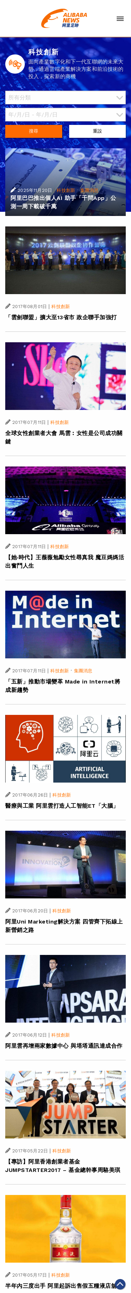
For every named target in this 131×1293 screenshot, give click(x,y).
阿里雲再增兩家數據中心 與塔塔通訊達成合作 (64, 1045)
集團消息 (89, 190)
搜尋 (33, 131)
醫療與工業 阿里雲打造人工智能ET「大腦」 (62, 805)
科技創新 (66, 190)
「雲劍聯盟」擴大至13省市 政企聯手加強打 (61, 317)
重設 (97, 131)
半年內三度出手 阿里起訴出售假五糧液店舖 (61, 1286)
